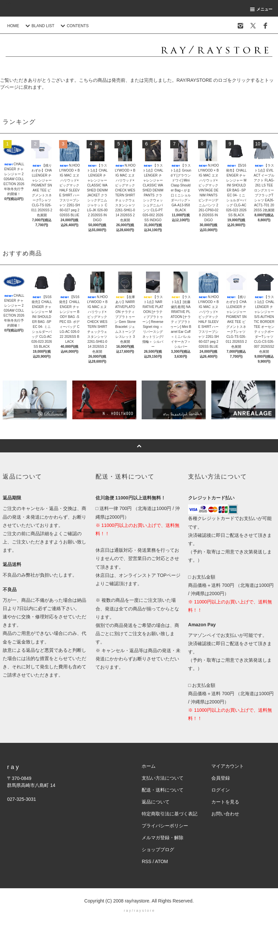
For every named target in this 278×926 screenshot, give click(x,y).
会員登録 (220, 778)
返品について (156, 801)
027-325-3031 (21, 799)
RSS (146, 861)
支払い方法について (162, 778)
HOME (13, 26)
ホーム (149, 766)
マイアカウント (227, 766)
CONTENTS (74, 26)
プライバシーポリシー (165, 825)
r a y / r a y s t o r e (139, 910)
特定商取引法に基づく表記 (169, 813)
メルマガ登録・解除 (162, 837)
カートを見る (225, 801)
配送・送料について (162, 790)
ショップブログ (158, 849)
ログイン (220, 790)
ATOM (161, 861)
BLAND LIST (39, 26)
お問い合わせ (225, 813)
